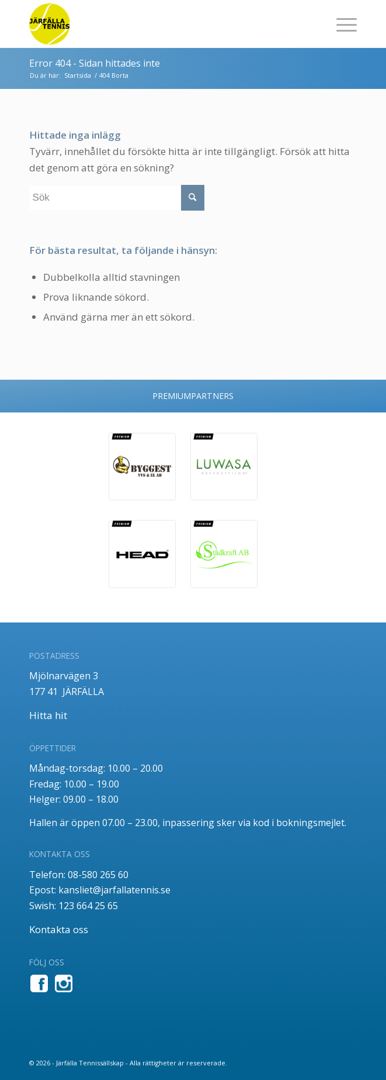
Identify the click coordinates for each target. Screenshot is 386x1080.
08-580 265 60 (98, 874)
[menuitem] (341, 24)
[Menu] (341, 24)
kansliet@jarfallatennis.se (114, 889)
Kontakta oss (58, 929)
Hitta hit (48, 715)
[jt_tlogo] (160, 24)
